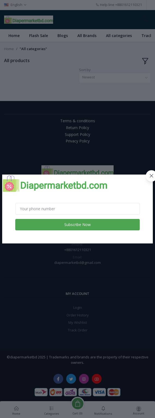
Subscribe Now (77, 224)
